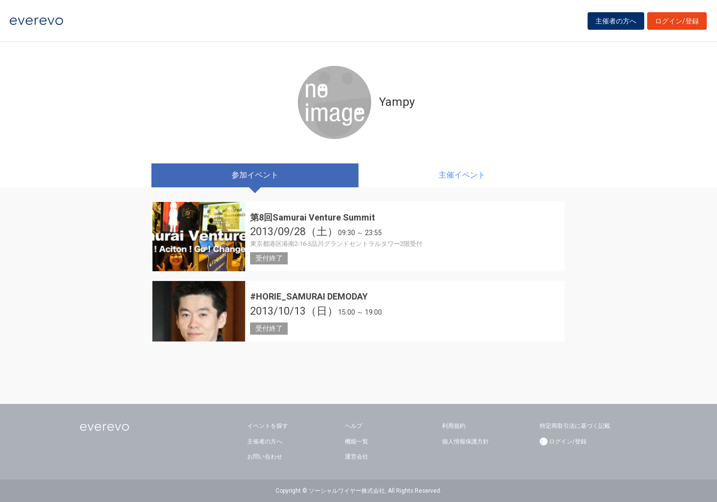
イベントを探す (267, 425)
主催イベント (462, 175)
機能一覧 (356, 441)
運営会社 (356, 456)
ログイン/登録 (677, 21)
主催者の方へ (615, 21)
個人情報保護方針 (465, 441)
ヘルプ (353, 425)
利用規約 (453, 425)
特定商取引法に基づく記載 (575, 425)
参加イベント (255, 175)
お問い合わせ (264, 456)
